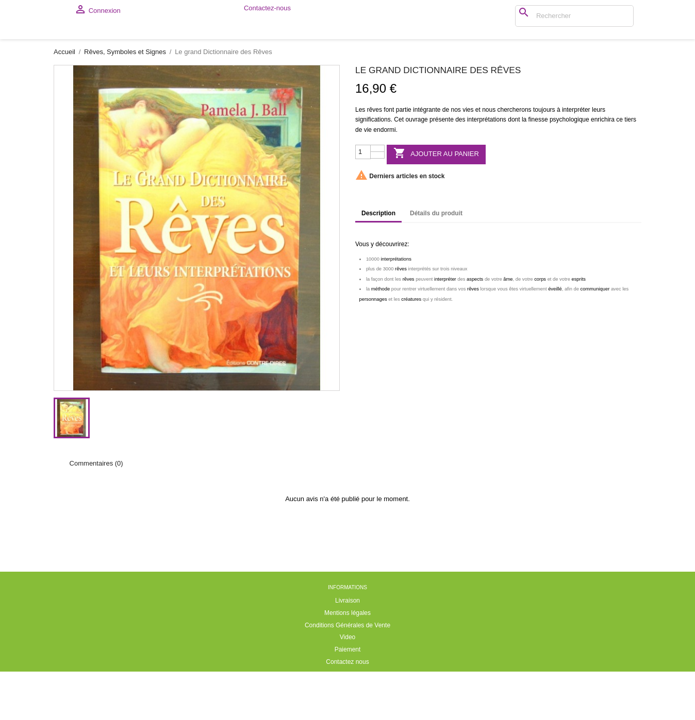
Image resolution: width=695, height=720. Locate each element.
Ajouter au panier (436, 202)
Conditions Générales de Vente (347, 673)
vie (368, 178)
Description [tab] (378, 261)
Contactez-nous (267, 11)
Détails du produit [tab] (436, 261)
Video (347, 685)
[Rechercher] (518, 16)
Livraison (347, 649)
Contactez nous (347, 710)
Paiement (348, 697)
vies (467, 158)
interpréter (576, 158)
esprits (578, 327)
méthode (380, 337)
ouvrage (416, 168)
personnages (373, 347)
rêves (374, 158)
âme (507, 327)
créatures (411, 347)
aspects (475, 327)
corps (540, 327)
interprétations (486, 168)
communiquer (595, 337)
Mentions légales (347, 661)
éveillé (555, 337)
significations (373, 168)
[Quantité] (363, 200)
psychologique (569, 168)
